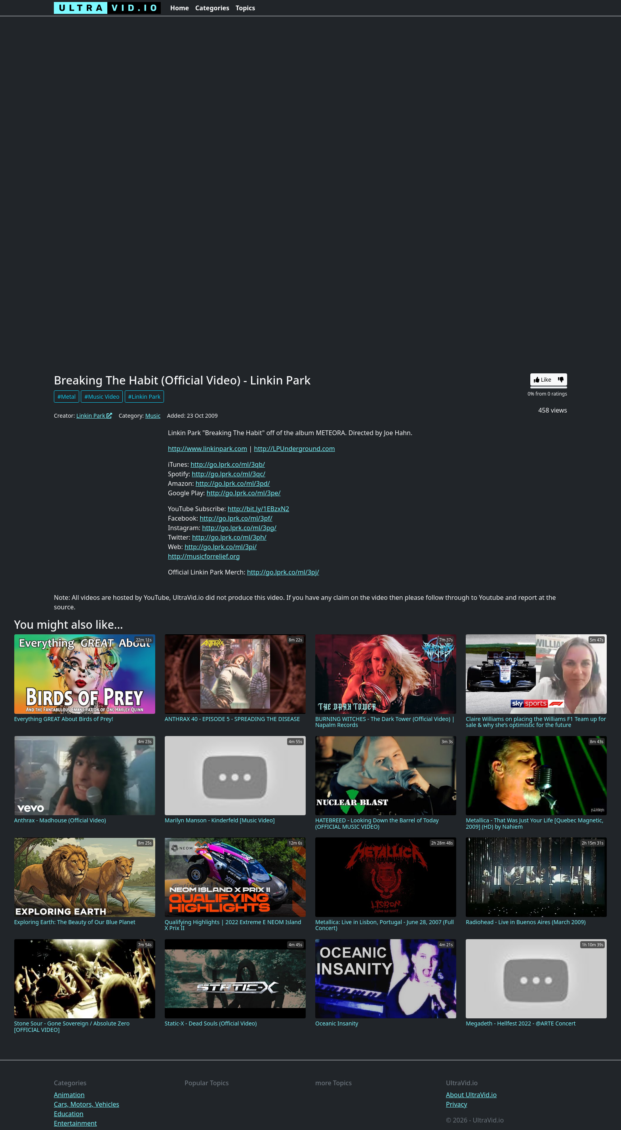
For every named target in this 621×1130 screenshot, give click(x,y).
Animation (69, 1094)
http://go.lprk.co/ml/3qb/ (227, 464)
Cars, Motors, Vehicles (86, 1104)
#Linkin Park (144, 396)
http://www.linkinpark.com (207, 448)
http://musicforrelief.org (204, 556)
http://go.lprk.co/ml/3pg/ (239, 527)
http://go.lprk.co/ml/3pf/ (236, 518)
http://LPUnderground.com (294, 448)
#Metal (66, 396)
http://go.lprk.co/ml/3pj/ (283, 572)
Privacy (456, 1104)
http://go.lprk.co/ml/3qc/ (228, 474)
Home (179, 8)
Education (69, 1113)
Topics (245, 8)
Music (152, 415)
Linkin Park (94, 415)
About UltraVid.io (471, 1094)
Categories (212, 8)
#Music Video (101, 396)
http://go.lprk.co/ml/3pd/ (233, 483)
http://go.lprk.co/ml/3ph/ (229, 537)
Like (542, 379)
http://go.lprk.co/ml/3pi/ (221, 546)
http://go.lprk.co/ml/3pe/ (244, 493)
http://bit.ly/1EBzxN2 (259, 508)
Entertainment (75, 1123)
